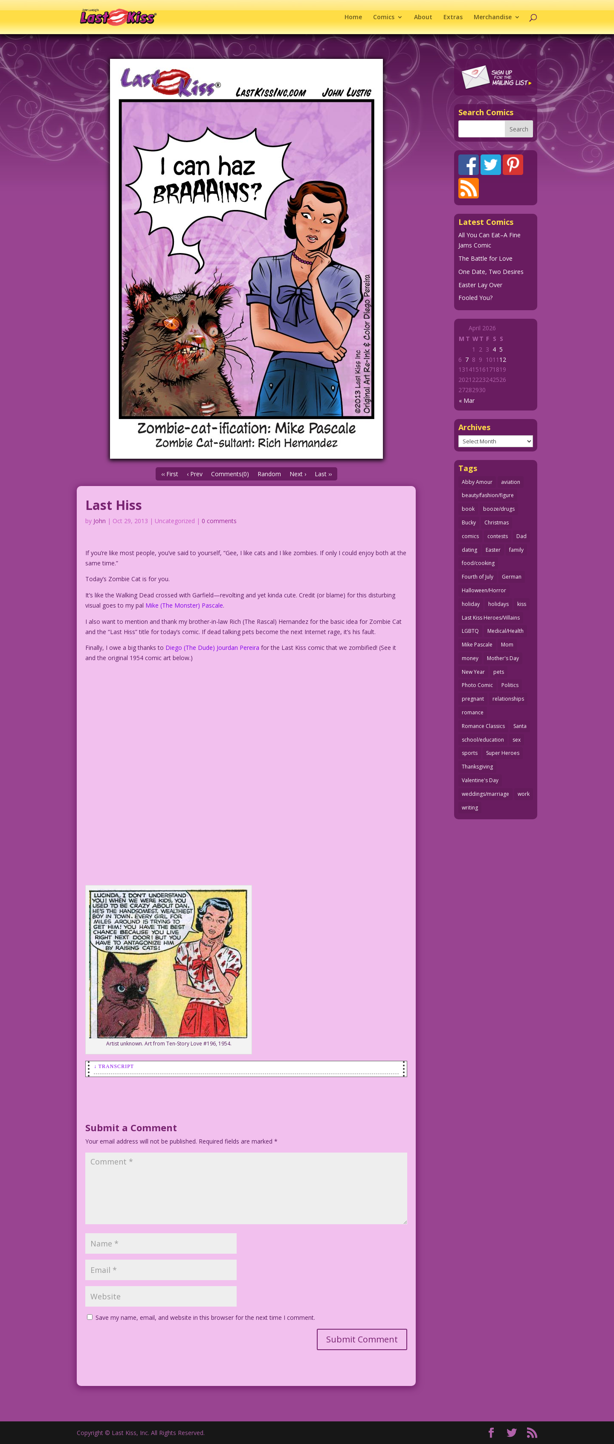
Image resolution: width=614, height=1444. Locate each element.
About (423, 17)
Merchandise (493, 17)
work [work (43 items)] (524, 794)
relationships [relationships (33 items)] (508, 698)
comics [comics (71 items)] (470, 536)
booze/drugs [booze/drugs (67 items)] (499, 508)
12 (502, 359)
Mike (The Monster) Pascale (184, 605)
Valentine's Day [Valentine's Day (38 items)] (480, 780)
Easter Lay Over (480, 285)
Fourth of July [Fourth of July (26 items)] (477, 576)
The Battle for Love (485, 258)
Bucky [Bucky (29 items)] (469, 522)
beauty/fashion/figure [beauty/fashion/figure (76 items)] (488, 495)
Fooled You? (475, 298)
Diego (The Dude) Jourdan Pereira (212, 647)
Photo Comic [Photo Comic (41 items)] (477, 685)
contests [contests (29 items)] (497, 536)
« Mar (467, 400)
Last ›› (323, 474)
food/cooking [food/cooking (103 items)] (478, 563)
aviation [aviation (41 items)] (510, 482)
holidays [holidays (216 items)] (498, 604)
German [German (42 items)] (511, 576)
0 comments (219, 521)
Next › (298, 474)
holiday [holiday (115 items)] (471, 604)
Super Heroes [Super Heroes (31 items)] (502, 753)
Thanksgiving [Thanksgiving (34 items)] (477, 766)
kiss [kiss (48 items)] (521, 604)
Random (269, 474)
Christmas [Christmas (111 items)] (496, 522)
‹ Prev (195, 474)
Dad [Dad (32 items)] (521, 536)
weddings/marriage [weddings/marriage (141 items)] (485, 794)
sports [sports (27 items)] (470, 753)
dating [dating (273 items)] (469, 549)
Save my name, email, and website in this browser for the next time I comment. (205, 1317)
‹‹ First (169, 474)
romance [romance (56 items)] (473, 712)
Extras (453, 17)
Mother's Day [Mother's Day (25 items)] (503, 658)
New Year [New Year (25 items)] (473, 671)
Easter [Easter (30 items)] (493, 549)
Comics (383, 17)
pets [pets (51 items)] (498, 671)
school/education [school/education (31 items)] (483, 739)
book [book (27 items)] (468, 508)
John (99, 521)
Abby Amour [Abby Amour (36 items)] (477, 482)
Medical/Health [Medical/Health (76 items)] (505, 631)
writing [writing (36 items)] (470, 807)
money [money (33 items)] (470, 658)
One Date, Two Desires (491, 272)
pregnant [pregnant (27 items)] (473, 698)
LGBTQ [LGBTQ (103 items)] (470, 631)
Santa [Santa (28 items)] (520, 726)
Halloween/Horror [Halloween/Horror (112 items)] (484, 590)
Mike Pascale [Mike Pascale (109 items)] (477, 644)
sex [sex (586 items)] (517, 739)
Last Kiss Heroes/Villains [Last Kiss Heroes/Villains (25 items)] (491, 617)
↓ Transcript (114, 1066)
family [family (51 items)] (516, 549)
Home (353, 17)
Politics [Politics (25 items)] (509, 685)
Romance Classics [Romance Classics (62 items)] (483, 726)
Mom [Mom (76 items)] (507, 644)
